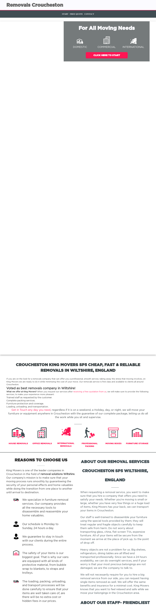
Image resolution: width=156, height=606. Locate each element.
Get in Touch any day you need (30, 410)
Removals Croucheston (34, 5)
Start (65, 14)
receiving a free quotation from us (89, 392)
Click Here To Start (106, 55)
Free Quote (76, 14)
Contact (89, 14)
